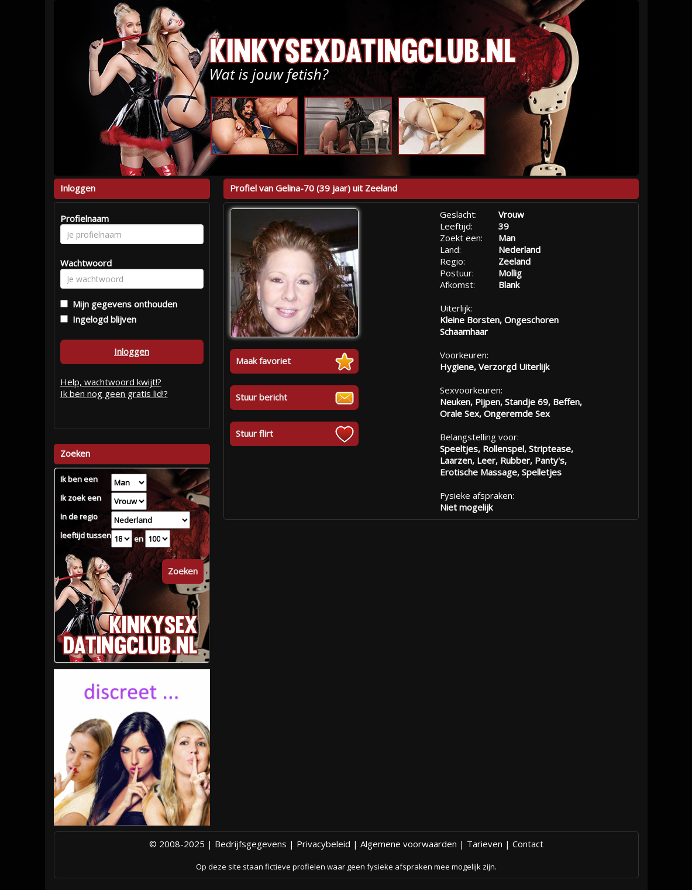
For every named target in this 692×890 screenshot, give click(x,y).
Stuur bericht (261, 397)
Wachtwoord (82, 263)
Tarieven (484, 844)
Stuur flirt (254, 433)
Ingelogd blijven (102, 319)
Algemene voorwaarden (408, 844)
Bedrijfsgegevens (251, 844)
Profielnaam (82, 218)
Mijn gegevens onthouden (122, 304)
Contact (527, 844)
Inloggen (131, 351)
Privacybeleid (323, 844)
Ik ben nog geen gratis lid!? (114, 393)
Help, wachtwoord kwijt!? (110, 382)
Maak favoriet (263, 361)
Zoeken (183, 571)
